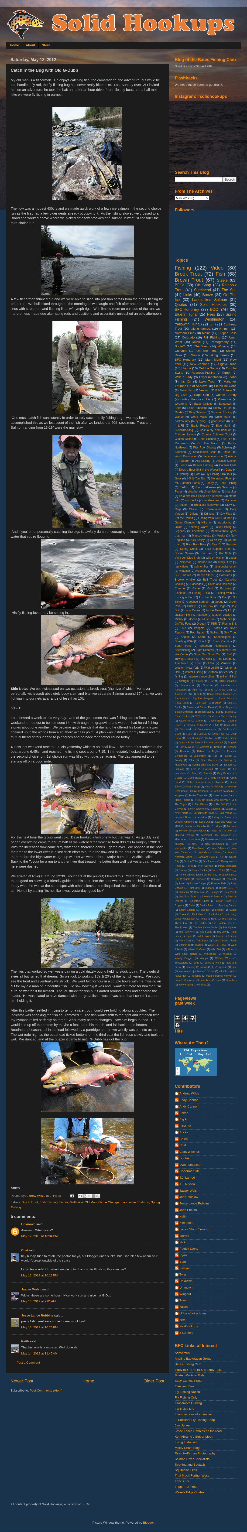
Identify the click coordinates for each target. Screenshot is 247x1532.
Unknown (28, 1224)
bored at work (213, 962)
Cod (210, 588)
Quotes (181, 304)
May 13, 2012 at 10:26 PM (39, 1327)
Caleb (183, 1139)
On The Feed (183, 623)
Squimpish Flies (186, 1470)
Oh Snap (203, 285)
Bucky (183, 1132)
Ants (210, 689)
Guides (179, 412)
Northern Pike (184, 333)
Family (178, 760)
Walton (199, 945)
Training (232, 936)
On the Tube (191, 861)
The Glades (199, 923)
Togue (188, 936)
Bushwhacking (184, 430)
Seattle (185, 637)
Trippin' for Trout (186, 1486)
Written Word (223, 958)
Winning (223, 346)
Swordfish (186, 390)
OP (222, 856)
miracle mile (226, 971)
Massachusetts (201, 535)
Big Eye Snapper (203, 698)
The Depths (224, 658)
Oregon (201, 623)
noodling (196, 975)
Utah (234, 940)
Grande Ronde (216, 777)
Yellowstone (181, 962)
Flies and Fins (184, 1386)
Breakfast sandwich (206, 504)
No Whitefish (201, 852)
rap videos (181, 566)
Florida (186, 368)
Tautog (233, 909)
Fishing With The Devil (205, 764)
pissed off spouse (185, 980)
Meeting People (184, 835)
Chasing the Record (197, 725)
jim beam (198, 971)
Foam (195, 773)
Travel (227, 452)
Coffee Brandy (226, 395)
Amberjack (181, 689)
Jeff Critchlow (188, 1197)
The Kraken (181, 927)
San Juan (199, 892)
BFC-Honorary (187, 309)
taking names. (201, 328)
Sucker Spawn (184, 553)
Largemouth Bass (204, 812)
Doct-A (184, 1158)
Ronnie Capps (198, 883)
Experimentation (210, 377)
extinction (185, 562)
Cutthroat (202, 733)
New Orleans (218, 848)
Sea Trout (230, 632)
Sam (182, 1261)
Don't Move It (186, 746)
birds (196, 962)
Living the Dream (222, 817)
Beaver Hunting (203, 465)
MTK (177, 826)
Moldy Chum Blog (187, 1448)
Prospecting (226, 874)
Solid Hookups (213, 304)
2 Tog (211, 681)
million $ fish (228, 676)
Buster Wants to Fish (189, 1375)
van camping (185, 984)
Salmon (227, 487)
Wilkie (229, 949)
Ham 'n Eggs (192, 786)
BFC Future (223, 390)
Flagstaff (208, 769)
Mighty (179, 619)
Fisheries (180, 593)
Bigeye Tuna (227, 364)
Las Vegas (226, 812)
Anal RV (197, 689)
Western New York (187, 667)
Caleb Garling (229, 716)
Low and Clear (223, 821)
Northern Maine (183, 856)
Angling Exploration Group (193, 1358)
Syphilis (219, 909)
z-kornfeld (186, 1332)
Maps (219, 826)
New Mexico (199, 848)
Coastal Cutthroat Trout (217, 434)
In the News (214, 610)
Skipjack (179, 905)
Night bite (226, 619)
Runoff (222, 887)
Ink (230, 610)
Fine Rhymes (209, 760)
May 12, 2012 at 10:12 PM (39, 1275)
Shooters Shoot (199, 900)
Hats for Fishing (214, 786)
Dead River (219, 733)
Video (217, 268)
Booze (207, 295)
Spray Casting (187, 909)
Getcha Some (208, 368)
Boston (183, 504)
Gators (178, 777)
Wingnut (185, 1294)
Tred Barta (202, 940)
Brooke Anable (185, 579)
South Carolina (222, 641)
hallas (183, 1307)
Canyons (181, 350)
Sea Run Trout (187, 896)
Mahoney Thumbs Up (197, 826)
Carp (178, 509)
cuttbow (213, 672)
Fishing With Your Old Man (78, 1202)
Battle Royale (200, 425)
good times (218, 421)
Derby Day (211, 738)
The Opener (230, 927)
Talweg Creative (185, 658)
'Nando (184, 1300)
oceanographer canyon (219, 975)
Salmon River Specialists (192, 1459)
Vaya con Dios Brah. (187, 557)
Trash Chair (185, 940)
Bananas (231, 500)
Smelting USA (184, 641)
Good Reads (195, 777)
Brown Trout (189, 280)
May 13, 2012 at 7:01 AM (38, 1301)
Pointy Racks (199, 870)
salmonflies (201, 566)
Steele (222, 280)
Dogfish (232, 742)
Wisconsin (210, 953)
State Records (205, 650)
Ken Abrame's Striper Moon (194, 1436)
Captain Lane (228, 465)
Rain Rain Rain (196, 544)
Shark (202, 637)
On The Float (206, 350)
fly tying (201, 421)
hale (234, 967)
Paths (178, 865)
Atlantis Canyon (222, 570)
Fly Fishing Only (186, 1397)
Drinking (209, 513)
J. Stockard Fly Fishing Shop (195, 1420)
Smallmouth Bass (204, 452)
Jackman (216, 808)
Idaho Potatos (182, 799)
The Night (225, 553)
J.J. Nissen (187, 1184)
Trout (198, 663)
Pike (183, 628)
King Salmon (197, 412)
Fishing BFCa (201, 593)
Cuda (178, 733)
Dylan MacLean (190, 1164)
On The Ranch (208, 443)
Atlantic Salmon (226, 460)
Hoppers (179, 795)
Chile (216, 725)
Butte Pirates (182, 716)
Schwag (227, 447)
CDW (228, 504)
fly (213, 967)
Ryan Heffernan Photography (195, 1453)
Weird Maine (199, 416)
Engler (215, 751)
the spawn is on (213, 456)
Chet (24, 1250)
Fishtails (179, 769)
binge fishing (212, 491)
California (184, 720)
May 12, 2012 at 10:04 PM (39, 1236)
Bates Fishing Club (188, 1364)
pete (182, 1320)
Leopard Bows (183, 817)
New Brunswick (214, 843)
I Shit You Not (196, 478)
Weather (193, 491)
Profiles (217, 628)
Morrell (184, 1236)
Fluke (223, 769)
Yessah (204, 390)
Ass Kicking (202, 460)
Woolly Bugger (183, 958)
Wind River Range (186, 953)
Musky (221, 535)
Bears (183, 465)
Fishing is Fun (184, 597)
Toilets (219, 936)
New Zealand (199, 364)
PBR (214, 623)
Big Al (183, 1119)
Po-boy (183, 870)
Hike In (206, 522)
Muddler (228, 839)
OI (211, 324)
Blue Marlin (223, 425)
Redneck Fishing (203, 372)
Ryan (183, 1255)
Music (196, 342)
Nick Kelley (197, 540)
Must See (208, 619)
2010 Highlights (228, 681)
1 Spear (198, 681)
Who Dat (216, 949)
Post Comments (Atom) (46, 1390)
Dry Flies (226, 513)
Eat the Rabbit (184, 518)
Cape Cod (201, 395)
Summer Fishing (221, 412)
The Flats (227, 918)
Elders (200, 751)
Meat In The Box (222, 830)
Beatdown (225, 403)
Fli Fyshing (182, 474)
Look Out (204, 821)
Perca (189, 865)
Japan (229, 808)
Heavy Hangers (199, 791)
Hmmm (224, 328)
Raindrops (200, 879)
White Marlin (223, 416)
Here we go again (223, 791)
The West (201, 346)
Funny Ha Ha (222, 408)
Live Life (226, 439)
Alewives (226, 685)
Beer (178, 408)
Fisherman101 (189, 1171)
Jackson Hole (183, 614)
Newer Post (21, 1380)
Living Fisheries (186, 1442)
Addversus (182, 1353)
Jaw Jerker (182, 1425)
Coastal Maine (184, 439)
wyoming (181, 403)
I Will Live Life (184, 1408)
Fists (193, 769)
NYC (194, 843)
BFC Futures (183, 575)
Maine (206, 333)
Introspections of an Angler (193, 1414)
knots (211, 971)
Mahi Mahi (213, 359)
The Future (181, 923)
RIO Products (182, 879)
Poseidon (224, 399)
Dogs (229, 469)
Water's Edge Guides (189, 1492)
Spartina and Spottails (190, 1464)
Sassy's (214, 892)
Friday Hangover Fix (195, 399)
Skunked (180, 452)
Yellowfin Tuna (187, 324)
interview (184, 971)
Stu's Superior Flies (218, 549)
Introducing (224, 522)
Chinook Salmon (185, 434)
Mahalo (202, 614)
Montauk (195, 839)
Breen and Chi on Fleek (200, 707)
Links (187, 295)
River (182, 883)
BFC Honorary (185, 359)
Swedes (205, 909)
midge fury (225, 562)
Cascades (196, 584)
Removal (216, 879)
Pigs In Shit (229, 623)
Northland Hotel (206, 856)
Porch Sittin (218, 870)
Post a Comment (28, 1362)
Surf (229, 654)
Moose (193, 619)
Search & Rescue (212, 896)
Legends (180, 531)
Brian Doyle (226, 707)
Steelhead (202, 290)
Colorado (188, 337)
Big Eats (181, 395)
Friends (207, 773)
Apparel (184, 460)
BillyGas (185, 1126)
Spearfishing (183, 650)
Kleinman (185, 1222)
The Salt (229, 290)
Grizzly (191, 606)
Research (231, 879)
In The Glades (200, 804)
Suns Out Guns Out (207, 654)
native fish (180, 975)
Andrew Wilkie (189, 1093)
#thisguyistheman (226, 566)
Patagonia (227, 861)
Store (46, 45)
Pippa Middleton (227, 865)
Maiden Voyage (222, 614)
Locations (198, 531)
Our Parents (209, 861)
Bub (218, 711)
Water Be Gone (217, 945)
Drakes (218, 746)
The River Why (186, 931)
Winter (195, 355)
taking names (219, 355)
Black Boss (225, 698)
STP (234, 887)
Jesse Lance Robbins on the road (198, 1431)
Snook (203, 641)
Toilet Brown (204, 936)
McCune (232, 826)
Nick (182, 1242)
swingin (184, 681)
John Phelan (188, 1210)
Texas (182, 914)
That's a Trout (208, 918)
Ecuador (184, 751)
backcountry (182, 421)
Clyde (196, 588)
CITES (198, 716)
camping (190, 967)
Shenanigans (222, 637)
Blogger (148, 1522)
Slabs (192, 905)
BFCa (179, 285)
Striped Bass (227, 333)
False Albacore (197, 408)
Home (14, 45)
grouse (223, 967)
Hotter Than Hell (198, 795)
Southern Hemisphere (215, 645)
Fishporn (228, 764)
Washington (214, 319)
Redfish (184, 487)
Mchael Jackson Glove (192, 830)
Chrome (180, 588)
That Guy (197, 914)
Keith (25, 1341)
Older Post (154, 1380)
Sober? (180, 346)
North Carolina (223, 852)
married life (205, 562)
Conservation (214, 509)
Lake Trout (207, 381)
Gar (224, 597)
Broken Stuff (204, 711)
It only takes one (197, 808)
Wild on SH (211, 667)
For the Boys (207, 597)
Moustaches (212, 839)
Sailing (214, 632)
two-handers (212, 500)
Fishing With (224, 593)
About (30, 45)
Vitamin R (184, 945)
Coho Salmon (207, 439)
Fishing (53, 1202)
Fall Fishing (211, 337)
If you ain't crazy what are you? (212, 799)
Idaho (233, 377)
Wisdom (227, 953)
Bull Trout (210, 579)
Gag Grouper (224, 773)
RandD (216, 544)
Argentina (201, 570)
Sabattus (184, 892)
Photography (220, 342)
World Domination (186, 456)
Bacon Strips (205, 575)
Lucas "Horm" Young (193, 1229)
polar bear (205, 980)
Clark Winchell (189, 1151)
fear (225, 672)
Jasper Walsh (31, 1289)
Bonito (178, 707)
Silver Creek (223, 900)
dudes (233, 557)
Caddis (212, 716)
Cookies (227, 729)
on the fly (191, 500)
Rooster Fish (218, 883)
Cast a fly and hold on (215, 430)
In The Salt (219, 804)
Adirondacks (187, 685)
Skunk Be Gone (225, 386)
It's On (186, 381)
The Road (181, 663)
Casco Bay (215, 720)
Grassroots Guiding (188, 1403)
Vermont (226, 663)
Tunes (178, 491)
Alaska (232, 456)
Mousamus (182, 443)
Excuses (225, 588)
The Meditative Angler (205, 927)
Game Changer (109, 1202)
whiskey (201, 984)
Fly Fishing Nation (187, 1392)
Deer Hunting (193, 738)
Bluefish (216, 702)
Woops (204, 958)
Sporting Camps (227, 905)
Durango (232, 746)
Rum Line (194, 887)
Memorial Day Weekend (216, 835)
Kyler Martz (181, 812)
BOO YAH (219, 309)
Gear (178, 478)
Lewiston (202, 817)
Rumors (209, 887)
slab (218, 980)
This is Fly (182, 1481)
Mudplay (179, 843)
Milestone (180, 839)
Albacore (208, 685)
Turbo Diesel (220, 940)
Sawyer (184, 1268)
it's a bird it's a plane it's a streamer (201, 496)
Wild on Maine (215, 557)
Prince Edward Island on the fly (196, 874)
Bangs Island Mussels (219, 694)
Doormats (204, 746)
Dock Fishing (229, 738)
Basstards (225, 575)
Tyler (182, 1274)
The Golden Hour (222, 923)
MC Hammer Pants (187, 483)
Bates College (203, 403)
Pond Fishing (228, 483)
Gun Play (207, 606)
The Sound (206, 931)
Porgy (233, 870)
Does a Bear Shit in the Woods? (199, 469)
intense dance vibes (201, 676)
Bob (229, 702)
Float (197, 474)
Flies (211, 314)
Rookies (231, 544)
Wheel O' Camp (197, 949)
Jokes (178, 527)
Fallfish (228, 755)
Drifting (193, 513)
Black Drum (182, 702)
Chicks (193, 509)
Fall (215, 755)
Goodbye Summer (197, 601)
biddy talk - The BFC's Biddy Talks (198, 1369)
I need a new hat (223, 795)
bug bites (231, 491)
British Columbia (184, 711)
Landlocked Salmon (135, 1202)
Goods (219, 601)
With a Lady (183, 377)
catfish (203, 967)
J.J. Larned (187, 1177)
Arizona (179, 694)
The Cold (206, 658)
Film (191, 760)
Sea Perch (230, 892)
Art (190, 694)
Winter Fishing (194, 672)
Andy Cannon (189, 1100)
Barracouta (181, 698)
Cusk (189, 733)
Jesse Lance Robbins (37, 1315)
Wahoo (179, 416)
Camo (199, 720)
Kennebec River (221, 478)
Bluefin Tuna (186, 314)
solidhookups (188, 1326)
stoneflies (231, 980)
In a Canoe (192, 610)
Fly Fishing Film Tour (219, 474)
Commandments (206, 729)
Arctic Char (225, 689)
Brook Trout (30, 1202)
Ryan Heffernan (206, 487)
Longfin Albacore (184, 821)
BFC (199, 694)
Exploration (200, 755)
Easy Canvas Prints (188, 1380)
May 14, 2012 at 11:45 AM (39, 1353)
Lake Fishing (223, 527)
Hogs (222, 606)
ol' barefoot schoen (192, 1313)
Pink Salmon (205, 865)
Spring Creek (189, 549)
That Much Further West (192, 1475)
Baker (183, 1113)
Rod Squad (197, 632)
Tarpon (226, 372)
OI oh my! (216, 540)
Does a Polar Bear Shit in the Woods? (201, 742)
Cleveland (185, 729)
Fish (43, 1202)
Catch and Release (220, 584)
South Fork (183, 645)
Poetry (210, 483)
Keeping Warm (198, 527)
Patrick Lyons (188, 1248)
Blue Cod (200, 702)
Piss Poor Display (204, 447)
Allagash (184, 570)
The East (206, 553)
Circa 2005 (230, 725)
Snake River (207, 905)
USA (211, 663)
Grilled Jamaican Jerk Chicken (205, 782)
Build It (229, 711)
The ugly (221, 931)
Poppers (199, 628)
